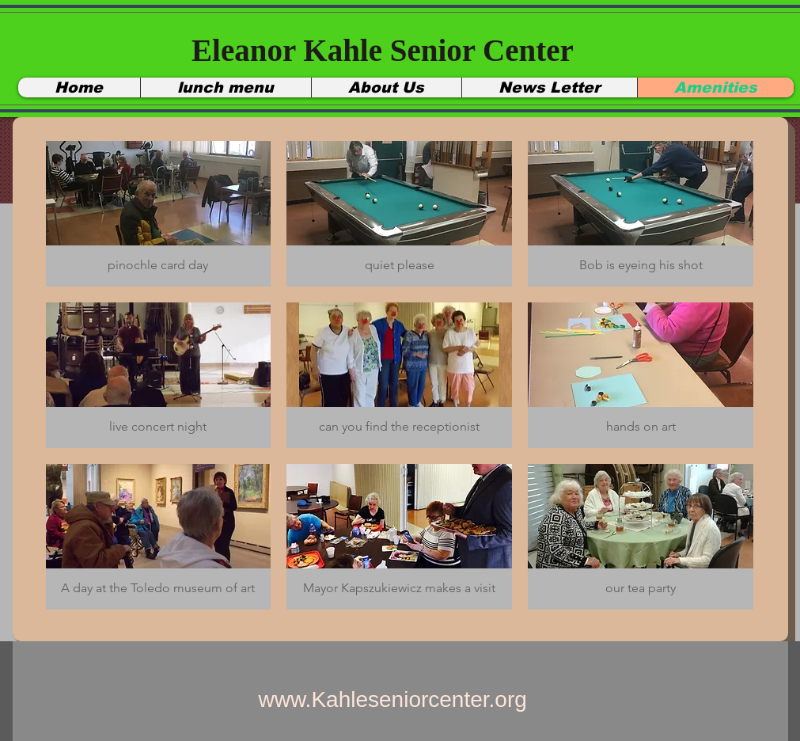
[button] (158, 214)
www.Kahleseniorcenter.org (393, 699)
